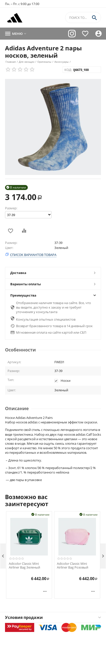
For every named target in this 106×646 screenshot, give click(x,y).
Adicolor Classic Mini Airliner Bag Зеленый (24, 566)
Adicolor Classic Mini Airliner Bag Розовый (72, 566)
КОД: (68, 69)
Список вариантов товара (33, 254)
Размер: (11, 208)
